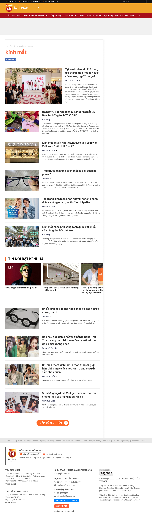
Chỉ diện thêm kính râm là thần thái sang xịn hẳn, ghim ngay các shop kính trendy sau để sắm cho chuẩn (69, 368)
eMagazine (12, 2)
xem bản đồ (11, 484)
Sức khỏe (90, 15)
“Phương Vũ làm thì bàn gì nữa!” (21, 287)
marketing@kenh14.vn (66, 485)
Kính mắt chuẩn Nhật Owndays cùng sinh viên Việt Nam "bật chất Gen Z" (69, 144)
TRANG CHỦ (8, 15)
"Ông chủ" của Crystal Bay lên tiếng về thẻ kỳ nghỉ (61, 288)
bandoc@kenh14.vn (54, 454)
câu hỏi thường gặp (31, 454)
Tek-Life (116, 441)
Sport (42, 441)
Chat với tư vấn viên (66, 500)
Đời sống (50, 15)
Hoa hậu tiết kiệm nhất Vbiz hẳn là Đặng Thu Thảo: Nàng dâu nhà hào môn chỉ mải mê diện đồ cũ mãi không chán (69, 340)
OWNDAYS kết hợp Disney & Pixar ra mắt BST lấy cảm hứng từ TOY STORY (69, 113)
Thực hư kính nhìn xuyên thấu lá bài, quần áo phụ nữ (69, 172)
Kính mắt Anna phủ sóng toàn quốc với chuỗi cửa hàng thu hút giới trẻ (69, 228)
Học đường (108, 15)
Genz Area (25, 2)
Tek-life (98, 15)
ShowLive (37, 2)
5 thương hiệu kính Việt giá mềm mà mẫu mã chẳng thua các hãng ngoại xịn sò (69, 394)
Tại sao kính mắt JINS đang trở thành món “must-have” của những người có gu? (82, 73)
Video (131, 15)
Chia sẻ (12, 59)
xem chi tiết (61, 506)
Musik (25, 15)
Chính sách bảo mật (64, 511)
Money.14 (59, 15)
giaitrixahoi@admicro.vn (66, 496)
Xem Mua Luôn (121, 15)
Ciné (19, 15)
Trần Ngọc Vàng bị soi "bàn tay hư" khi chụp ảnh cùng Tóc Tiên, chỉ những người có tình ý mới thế (98, 290)
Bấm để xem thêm (51, 422)
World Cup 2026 (51, 2)
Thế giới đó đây (95, 441)
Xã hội (81, 15)
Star (14, 15)
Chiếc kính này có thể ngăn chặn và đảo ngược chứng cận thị (70, 310)
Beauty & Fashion (36, 15)
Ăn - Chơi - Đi (71, 15)
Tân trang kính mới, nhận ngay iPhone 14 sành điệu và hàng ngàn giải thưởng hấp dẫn (70, 200)
